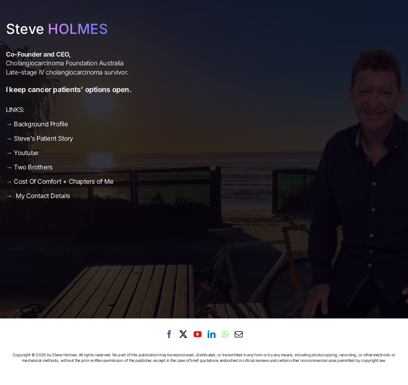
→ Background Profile (37, 124)
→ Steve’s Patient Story (40, 138)
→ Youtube (23, 153)
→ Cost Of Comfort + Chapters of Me (60, 181)
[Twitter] (183, 334)
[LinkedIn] (212, 334)
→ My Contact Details (38, 196)
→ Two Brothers (29, 167)
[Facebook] (169, 334)
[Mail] (239, 334)
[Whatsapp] (225, 334)
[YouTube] (198, 334)
